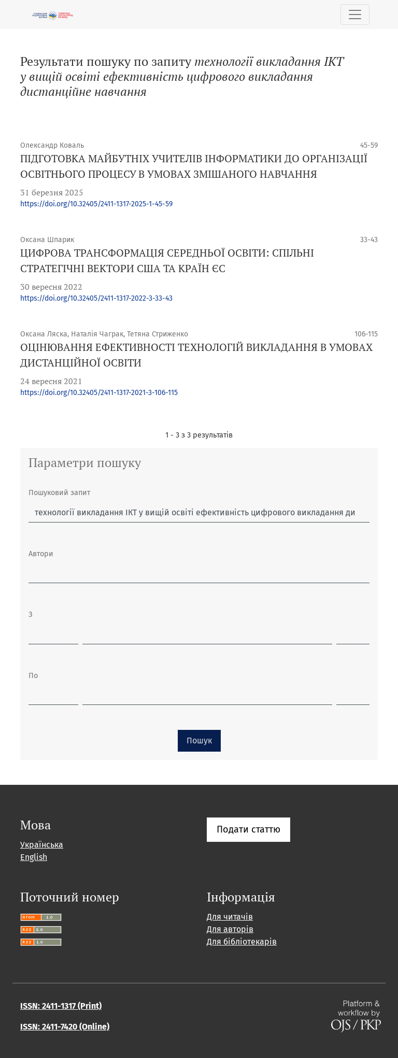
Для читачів (230, 917)
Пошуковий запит (59, 492)
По (33, 675)
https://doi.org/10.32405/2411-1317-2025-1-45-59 (96, 204)
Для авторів (230, 929)
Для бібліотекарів (242, 942)
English (33, 857)
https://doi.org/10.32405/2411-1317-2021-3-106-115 (99, 392)
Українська (41, 845)
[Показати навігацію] (354, 14)
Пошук (199, 740)
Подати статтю (248, 829)
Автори (41, 553)
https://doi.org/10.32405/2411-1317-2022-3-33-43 (96, 298)
